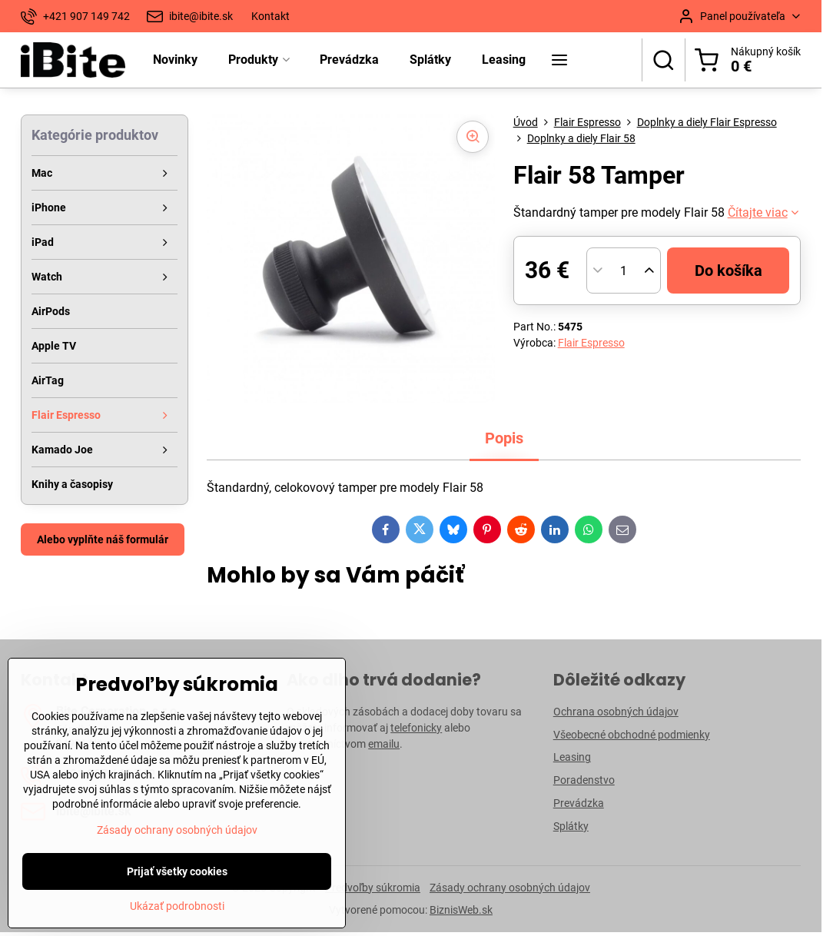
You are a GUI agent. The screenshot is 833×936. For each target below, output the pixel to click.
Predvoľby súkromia (372, 887)
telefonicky (416, 728)
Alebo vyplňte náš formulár (102, 539)
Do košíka (728, 270)
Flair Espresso (591, 343)
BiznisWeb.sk (461, 910)
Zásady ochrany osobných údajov (510, 887)
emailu (384, 744)
